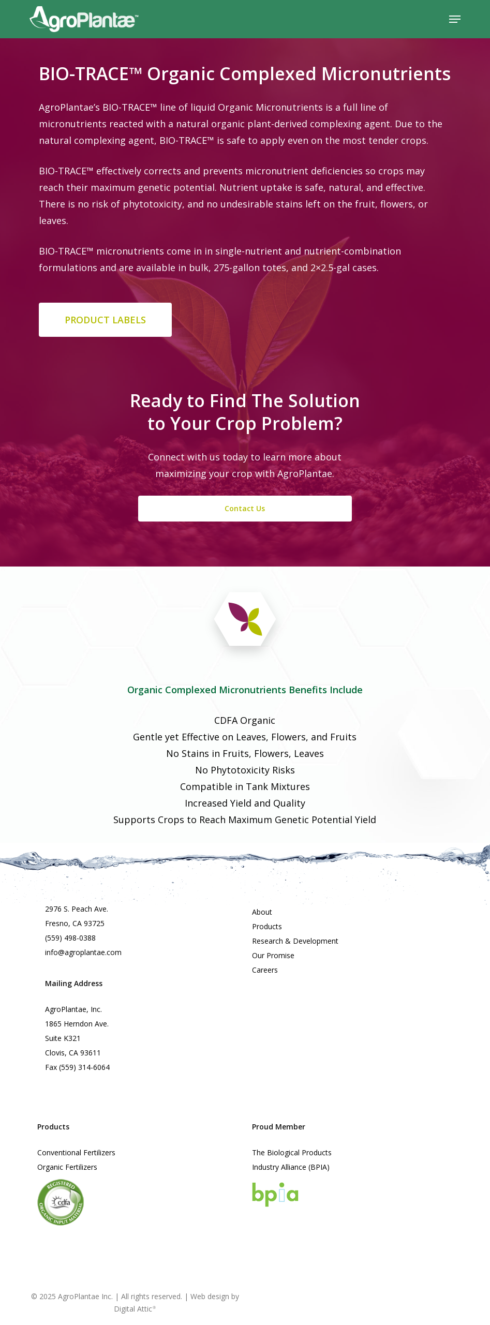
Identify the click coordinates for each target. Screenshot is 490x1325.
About (262, 912)
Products (267, 926)
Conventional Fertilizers (76, 1152)
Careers (265, 970)
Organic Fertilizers (67, 1167)
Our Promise (273, 955)
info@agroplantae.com (83, 952)
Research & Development (295, 941)
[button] (455, 19)
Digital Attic (135, 1309)
